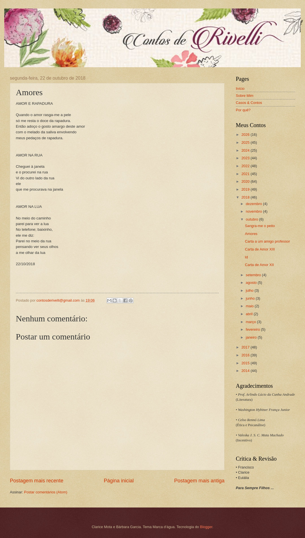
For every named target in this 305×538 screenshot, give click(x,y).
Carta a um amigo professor (267, 241)
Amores (251, 234)
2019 (245, 189)
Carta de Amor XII (259, 265)
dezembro (254, 204)
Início (240, 88)
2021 (245, 174)
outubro (252, 219)
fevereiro (253, 329)
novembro (254, 211)
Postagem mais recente (36, 480)
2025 (245, 142)
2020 (245, 181)
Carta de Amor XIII (260, 249)
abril (250, 314)
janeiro (252, 337)
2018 (245, 197)
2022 (245, 166)
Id (246, 257)
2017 (245, 347)
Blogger (206, 527)
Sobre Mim (244, 95)
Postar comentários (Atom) (45, 492)
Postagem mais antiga (199, 480)
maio (250, 306)
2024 (245, 150)
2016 (245, 355)
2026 (245, 134)
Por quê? (243, 110)
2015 (245, 363)
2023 (245, 158)
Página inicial (119, 480)
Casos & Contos (249, 103)
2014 (245, 371)
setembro (254, 275)
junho (251, 298)
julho (250, 290)
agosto (252, 282)
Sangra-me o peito (260, 226)
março (251, 322)
